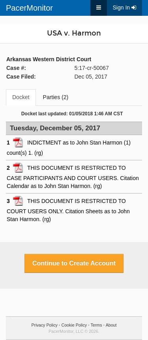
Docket (21, 97)
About (111, 325)
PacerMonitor (29, 8)
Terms (96, 325)
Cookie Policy (74, 325)
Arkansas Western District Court (48, 59)
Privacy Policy (45, 325)
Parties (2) (56, 97)
